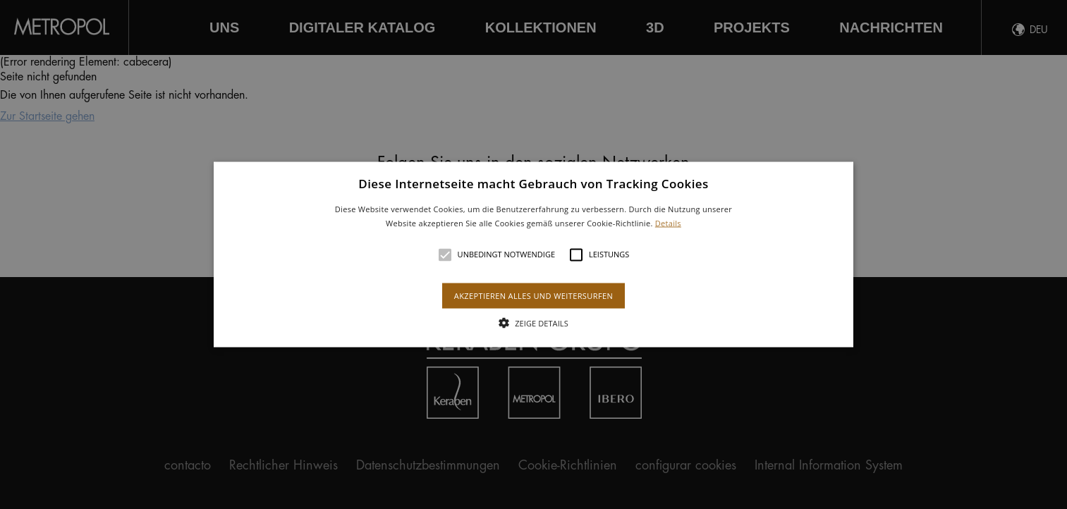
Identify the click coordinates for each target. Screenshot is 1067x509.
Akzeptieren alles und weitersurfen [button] (533, 295)
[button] (534, 255)
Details (668, 222)
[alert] (533, 254)
